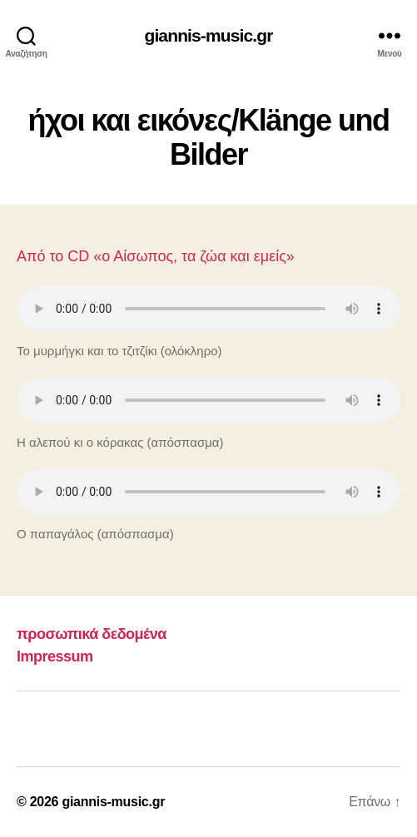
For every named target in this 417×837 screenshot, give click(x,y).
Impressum (55, 656)
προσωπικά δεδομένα (91, 634)
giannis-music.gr (208, 35)
